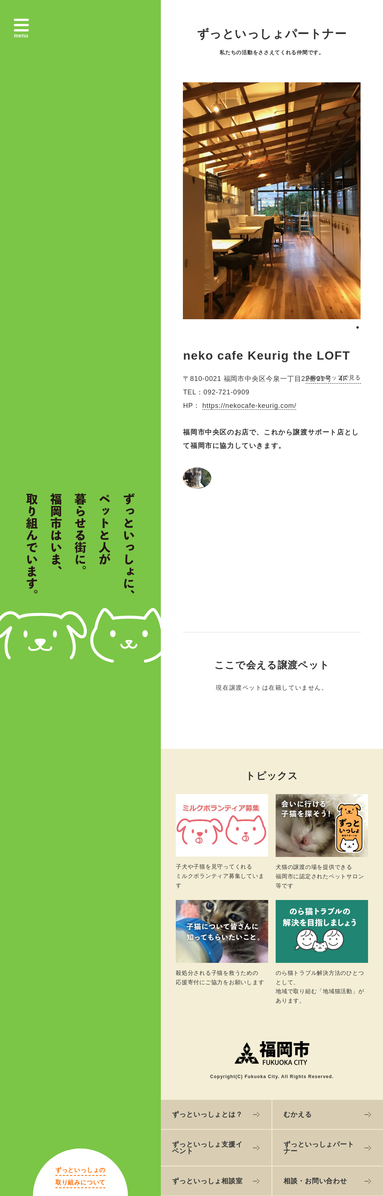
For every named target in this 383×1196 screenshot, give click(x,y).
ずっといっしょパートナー (319, 1148)
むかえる (298, 1114)
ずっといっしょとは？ (207, 1114)
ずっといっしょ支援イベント (207, 1148)
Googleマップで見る (333, 377)
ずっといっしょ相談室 (207, 1181)
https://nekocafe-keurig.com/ (249, 405)
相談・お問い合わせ (315, 1181)
